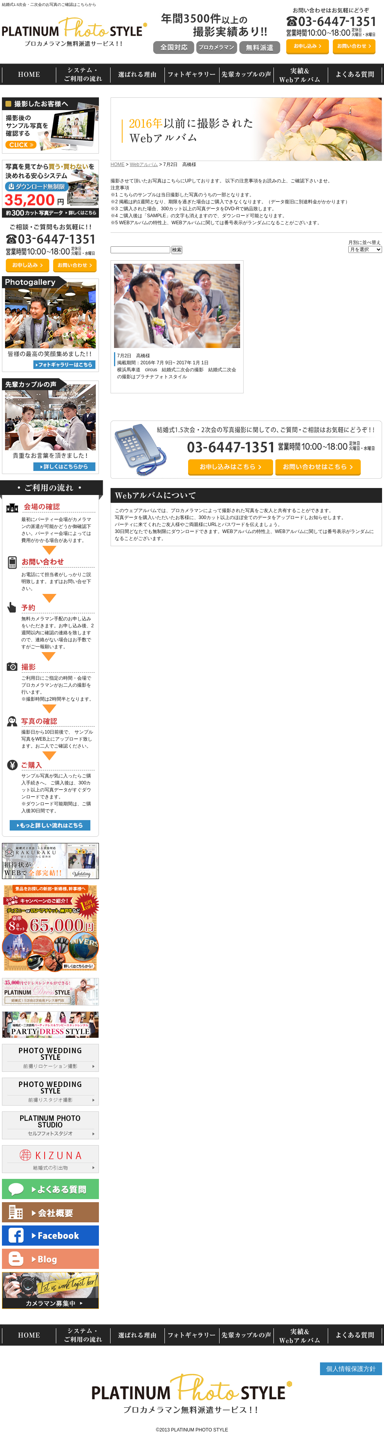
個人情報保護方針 (351, 1368)
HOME (118, 164)
